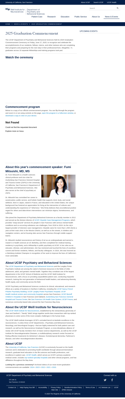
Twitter (106, 381)
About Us (96, 17)
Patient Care (37, 17)
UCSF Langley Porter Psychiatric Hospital (44, 292)
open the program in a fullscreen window (57, 113)
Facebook (113, 381)
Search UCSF (98, 2)
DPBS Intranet (67, 390)
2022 (43, 367)
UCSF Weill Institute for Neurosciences (24, 311)
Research (51, 17)
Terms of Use (90, 387)
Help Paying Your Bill (27, 387)
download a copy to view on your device (20, 116)
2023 (37, 367)
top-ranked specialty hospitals (36, 358)
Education (65, 17)
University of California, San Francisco (18, 2)
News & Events (111, 17)
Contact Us (12, 387)
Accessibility (42, 387)
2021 (49, 367)
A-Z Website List (104, 387)
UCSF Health (111, 2)
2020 (54, 367)
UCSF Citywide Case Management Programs (52, 220)
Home (7, 24)
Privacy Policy (56, 387)
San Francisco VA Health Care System (46, 299)
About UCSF (85, 2)
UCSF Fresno (67, 299)
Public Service (80, 17)
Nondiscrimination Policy (73, 387)
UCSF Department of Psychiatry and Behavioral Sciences (31, 266)
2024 (32, 367)
